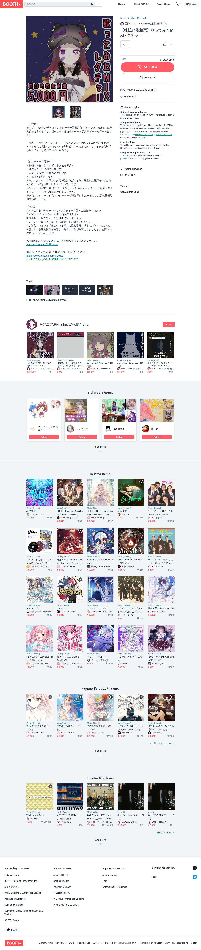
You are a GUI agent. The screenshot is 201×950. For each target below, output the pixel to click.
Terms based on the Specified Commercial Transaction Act (164, 943)
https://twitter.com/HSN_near (42, 244)
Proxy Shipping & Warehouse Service (22, 893)
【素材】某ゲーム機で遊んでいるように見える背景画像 (69, 364)
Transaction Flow (61, 893)
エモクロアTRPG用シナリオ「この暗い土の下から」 (160, 364)
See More (100, 450)
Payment (128, 175)
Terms (123, 186)
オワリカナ (82, 428)
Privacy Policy (110, 943)
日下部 (155, 428)
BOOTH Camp (11, 920)
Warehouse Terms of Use (79, 943)
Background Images (65, 360)
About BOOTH (141, 4)
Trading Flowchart (132, 169)
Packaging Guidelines (15, 899)
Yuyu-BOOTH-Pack (164, 135)
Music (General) (139, 18)
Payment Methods (62, 887)
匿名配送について (13, 887)
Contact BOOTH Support (114, 887)
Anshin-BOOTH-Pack (144, 135)
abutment (118, 428)
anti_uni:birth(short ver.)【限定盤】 (100, 364)
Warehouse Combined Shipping (68, 899)
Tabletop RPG (153, 360)
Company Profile (46, 943)
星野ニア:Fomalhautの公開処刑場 (65, 324)
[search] (92, 4)
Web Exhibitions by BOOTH (66, 905)
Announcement (109, 875)
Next (110, 59)
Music (123, 18)
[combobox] (59, 4)
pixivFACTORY (126, 158)
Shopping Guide (61, 881)
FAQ (104, 881)
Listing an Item (11, 875)
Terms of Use (60, 943)
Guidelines (97, 943)
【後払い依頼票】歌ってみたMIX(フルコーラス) (39, 364)
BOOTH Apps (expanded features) (21, 881)
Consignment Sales (13, 905)
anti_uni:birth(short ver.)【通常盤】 (130, 364)
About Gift (128, 96)
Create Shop (163, 4)
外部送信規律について (127, 943)
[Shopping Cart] (178, 4)
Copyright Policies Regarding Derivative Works (23, 912)
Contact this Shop (129, 192)
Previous (28, 59)
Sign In (122, 4)
